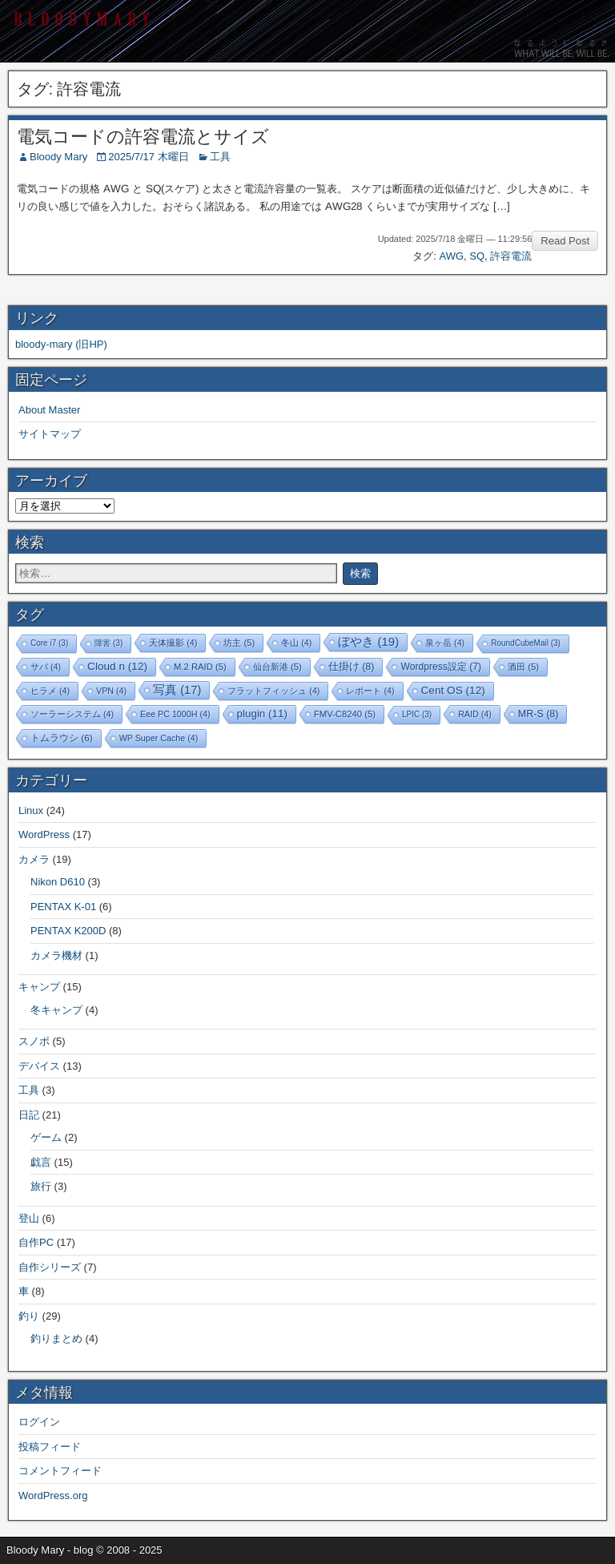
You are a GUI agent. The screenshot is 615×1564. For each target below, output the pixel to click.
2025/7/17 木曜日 (148, 157)
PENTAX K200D (68, 931)
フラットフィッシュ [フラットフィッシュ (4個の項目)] (273, 690)
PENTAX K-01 (63, 907)
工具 (220, 157)
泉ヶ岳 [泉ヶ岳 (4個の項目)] (444, 642)
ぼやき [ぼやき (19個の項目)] (368, 641)
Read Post (565, 241)
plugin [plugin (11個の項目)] (262, 713)
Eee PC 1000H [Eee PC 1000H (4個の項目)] (175, 714)
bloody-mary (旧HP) (61, 344)
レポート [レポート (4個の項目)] (370, 690)
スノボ (34, 1041)
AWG (451, 256)
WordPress (44, 834)
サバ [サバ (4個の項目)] (45, 666)
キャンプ (39, 987)
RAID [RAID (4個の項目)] (475, 714)
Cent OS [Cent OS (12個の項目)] (453, 690)
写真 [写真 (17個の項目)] (177, 689)
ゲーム (46, 1137)
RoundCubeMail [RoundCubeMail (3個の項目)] (526, 643)
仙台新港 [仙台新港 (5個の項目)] (277, 666)
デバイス (39, 1066)
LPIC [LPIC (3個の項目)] (417, 714)
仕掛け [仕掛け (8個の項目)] (351, 666)
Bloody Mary (58, 157)
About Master (49, 410)
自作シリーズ (49, 1267)
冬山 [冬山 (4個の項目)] (296, 642)
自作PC (36, 1242)
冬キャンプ (56, 1010)
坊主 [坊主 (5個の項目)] (239, 642)
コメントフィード (60, 1471)
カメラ (34, 859)
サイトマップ (49, 434)
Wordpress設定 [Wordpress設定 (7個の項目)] (440, 666)
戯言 (40, 1162)
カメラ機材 (56, 955)
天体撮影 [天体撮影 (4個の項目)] (173, 642)
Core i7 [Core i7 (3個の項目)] (49, 643)
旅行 (40, 1186)
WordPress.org (52, 1495)
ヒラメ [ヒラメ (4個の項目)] (50, 690)
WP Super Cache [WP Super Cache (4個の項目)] (159, 738)
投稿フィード (49, 1447)
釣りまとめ (56, 1338)
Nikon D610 (57, 882)
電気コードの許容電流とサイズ (143, 137)
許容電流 (511, 256)
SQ (476, 256)
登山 (28, 1218)
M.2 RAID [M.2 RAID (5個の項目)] (200, 666)
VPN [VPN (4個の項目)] (111, 690)
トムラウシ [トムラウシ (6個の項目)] (61, 737)
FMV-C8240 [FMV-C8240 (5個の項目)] (345, 714)
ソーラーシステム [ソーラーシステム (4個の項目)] (72, 714)
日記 (28, 1115)
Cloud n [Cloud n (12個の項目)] (117, 666)
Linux (30, 810)
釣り (28, 1316)
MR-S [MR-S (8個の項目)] (538, 714)
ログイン (39, 1422)
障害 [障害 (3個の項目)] (108, 643)
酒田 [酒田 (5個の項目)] (523, 666)
